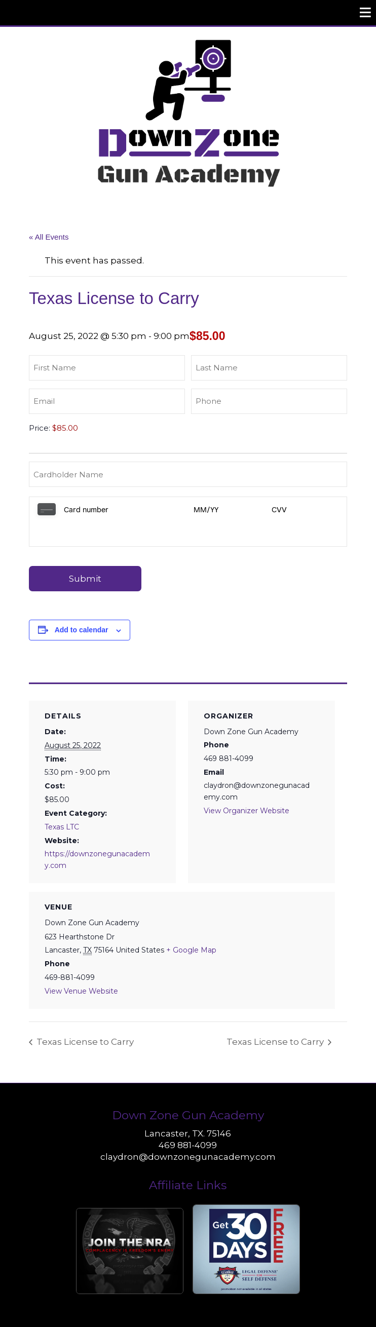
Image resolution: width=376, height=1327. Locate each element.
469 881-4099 (188, 1120)
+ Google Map (191, 925)
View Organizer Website (246, 785)
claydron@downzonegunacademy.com (188, 1132)
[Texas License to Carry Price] (104, 428)
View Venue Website (81, 966)
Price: (39, 428)
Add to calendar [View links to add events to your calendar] (81, 605)
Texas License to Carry (84, 1017)
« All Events (48, 237)
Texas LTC (62, 802)
